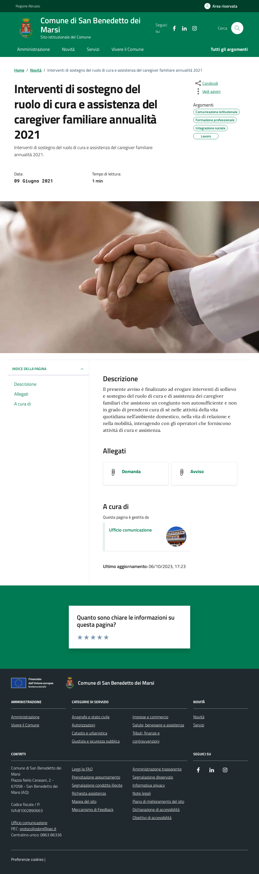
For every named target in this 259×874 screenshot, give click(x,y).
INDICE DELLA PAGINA (48, 369)
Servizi (93, 49)
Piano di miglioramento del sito (158, 801)
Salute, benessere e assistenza (158, 725)
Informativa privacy (149, 785)
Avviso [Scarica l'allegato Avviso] (197, 471)
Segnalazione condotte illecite (97, 785)
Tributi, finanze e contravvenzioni (146, 737)
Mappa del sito (84, 801)
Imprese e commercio (150, 717)
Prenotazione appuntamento (96, 777)
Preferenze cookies (27, 859)
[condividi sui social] (206, 83)
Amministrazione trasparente (157, 769)
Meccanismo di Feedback (93, 809)
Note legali (142, 793)
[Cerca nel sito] (237, 28)
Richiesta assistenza (89, 793)
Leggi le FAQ (82, 769)
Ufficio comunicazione (130, 529)
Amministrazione (33, 49)
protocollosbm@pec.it (38, 829)
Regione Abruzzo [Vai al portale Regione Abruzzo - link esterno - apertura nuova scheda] (28, 6)
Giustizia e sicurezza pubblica (96, 741)
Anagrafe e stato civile (91, 717)
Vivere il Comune (128, 49)
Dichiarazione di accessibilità (156, 809)
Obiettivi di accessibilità (152, 818)
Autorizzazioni (83, 725)
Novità (68, 49)
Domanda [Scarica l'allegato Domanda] (131, 471)
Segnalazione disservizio (153, 777)
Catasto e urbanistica (89, 733)
